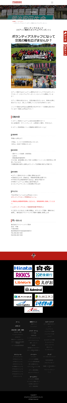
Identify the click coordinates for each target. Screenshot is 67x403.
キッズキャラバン (49, 349)
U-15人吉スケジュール (17, 369)
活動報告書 (33, 335)
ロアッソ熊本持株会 (33, 370)
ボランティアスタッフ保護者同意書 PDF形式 (28, 207)
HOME (14, 21)
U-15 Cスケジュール (17, 364)
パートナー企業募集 (33, 359)
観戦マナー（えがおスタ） (17, 339)
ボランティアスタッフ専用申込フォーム (23, 197)
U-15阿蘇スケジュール (17, 366)
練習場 (33, 345)
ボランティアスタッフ (33, 372)
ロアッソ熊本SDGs (33, 386)
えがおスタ (17, 337)
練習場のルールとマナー (33, 347)
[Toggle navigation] (52, 2)
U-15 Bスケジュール (17, 361)
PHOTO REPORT (49, 360)
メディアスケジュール (33, 340)
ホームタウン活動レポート (33, 381)
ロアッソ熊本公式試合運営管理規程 (17, 342)
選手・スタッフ (33, 342)
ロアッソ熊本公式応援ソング (33, 351)
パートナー (20, 21)
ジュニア (49, 336)
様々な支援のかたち (33, 364)
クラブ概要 (33, 333)
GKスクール (49, 347)
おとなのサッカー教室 (49, 339)
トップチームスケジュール (33, 338)
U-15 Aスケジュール (17, 359)
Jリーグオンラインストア (49, 356)
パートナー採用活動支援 (33, 361)
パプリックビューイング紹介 (33, 367)
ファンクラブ (33, 326)
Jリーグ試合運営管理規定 (18, 345)
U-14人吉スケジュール (17, 371)
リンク (49, 372)
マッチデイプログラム (17, 334)
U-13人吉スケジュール (17, 373)
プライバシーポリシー (49, 369)
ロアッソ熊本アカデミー (49, 324)
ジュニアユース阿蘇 (49, 331)
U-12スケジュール (17, 376)
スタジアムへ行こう (49, 362)
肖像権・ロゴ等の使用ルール (49, 367)
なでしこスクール (49, 344)
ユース (49, 326)
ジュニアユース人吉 (49, 334)
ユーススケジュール (17, 356)
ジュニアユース (49, 329)
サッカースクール (49, 342)
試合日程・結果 (17, 332)
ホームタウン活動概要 (33, 379)
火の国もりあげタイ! (33, 383)
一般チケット (33, 324)
